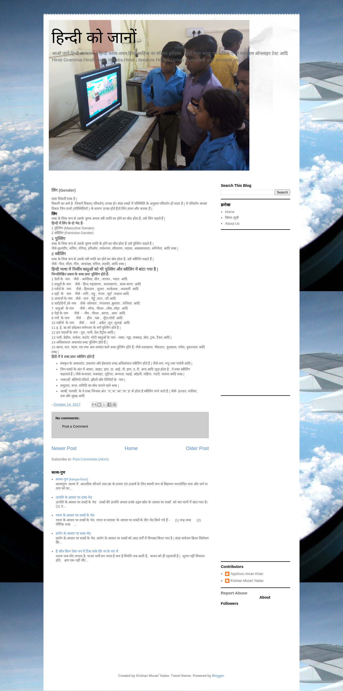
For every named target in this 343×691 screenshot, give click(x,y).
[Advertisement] (255, 312)
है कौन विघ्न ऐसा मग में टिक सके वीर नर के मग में (87, 551)
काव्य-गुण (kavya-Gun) (72, 479)
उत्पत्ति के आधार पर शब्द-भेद (74, 497)
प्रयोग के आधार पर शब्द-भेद (73, 533)
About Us (232, 224)
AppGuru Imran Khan (246, 574)
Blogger (218, 676)
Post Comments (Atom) (91, 459)
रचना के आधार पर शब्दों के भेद (75, 515)
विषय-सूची (231, 218)
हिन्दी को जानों (94, 37)
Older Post (197, 448)
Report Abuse (234, 593)
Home (131, 448)
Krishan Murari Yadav (247, 581)
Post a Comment (75, 426)
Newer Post (64, 448)
